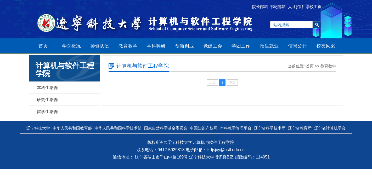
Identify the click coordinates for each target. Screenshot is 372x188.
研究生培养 (47, 99)
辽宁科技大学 (38, 128)
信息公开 (297, 46)
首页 (43, 46)
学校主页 (314, 6)
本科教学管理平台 (235, 128)
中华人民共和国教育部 (72, 128)
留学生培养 (47, 111)
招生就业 (269, 46)
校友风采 (325, 46)
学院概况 (71, 46)
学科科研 (156, 46)
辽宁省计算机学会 (330, 128)
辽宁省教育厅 (300, 128)
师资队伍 (99, 46)
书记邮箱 (278, 6)
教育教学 (128, 46)
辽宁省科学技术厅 (269, 128)
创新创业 (184, 46)
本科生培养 (47, 87)
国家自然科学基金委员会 (165, 128)
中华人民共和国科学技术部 (118, 128)
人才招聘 (296, 6)
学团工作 (241, 46)
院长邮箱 (260, 6)
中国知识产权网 (203, 128)
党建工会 (212, 46)
